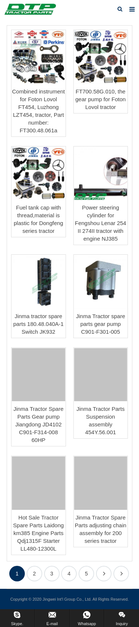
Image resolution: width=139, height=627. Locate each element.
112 (121, 573)
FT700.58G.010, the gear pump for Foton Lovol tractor (100, 99)
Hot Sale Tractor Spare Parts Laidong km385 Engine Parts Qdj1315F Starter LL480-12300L (38, 533)
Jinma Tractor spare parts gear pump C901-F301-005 (100, 324)
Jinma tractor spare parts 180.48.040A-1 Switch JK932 (38, 324)
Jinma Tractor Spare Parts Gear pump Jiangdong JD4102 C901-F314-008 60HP (38, 424)
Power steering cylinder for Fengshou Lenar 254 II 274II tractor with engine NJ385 (100, 223)
